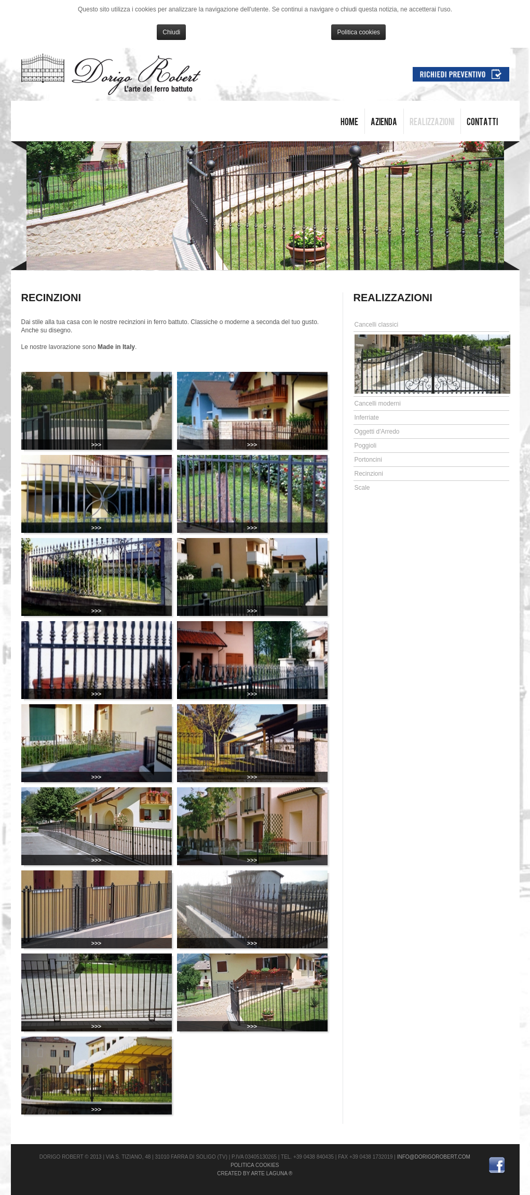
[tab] (431, 325)
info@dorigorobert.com (433, 1157)
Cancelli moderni (378, 403)
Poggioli (366, 445)
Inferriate (367, 417)
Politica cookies (358, 32)
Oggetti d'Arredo (377, 431)
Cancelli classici (377, 324)
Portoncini (368, 459)
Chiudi (171, 32)
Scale (362, 487)
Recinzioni (369, 473)
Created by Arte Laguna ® (254, 1173)
